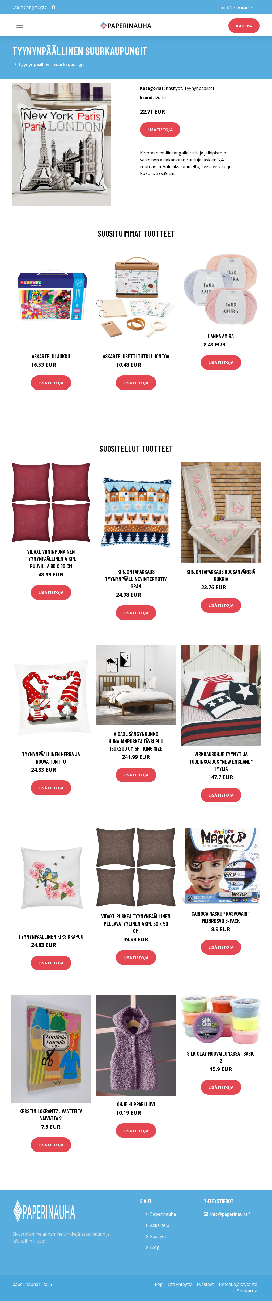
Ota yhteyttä (180, 1284)
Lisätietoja (160, 129)
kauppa (244, 25)
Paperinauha (163, 1214)
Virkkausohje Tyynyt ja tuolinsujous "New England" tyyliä (221, 761)
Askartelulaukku (51, 356)
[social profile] (53, 7)
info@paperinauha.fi (238, 7)
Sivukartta (247, 1291)
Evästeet (205, 1284)
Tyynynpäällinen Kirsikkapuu (50, 936)
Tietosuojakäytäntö (237, 1284)
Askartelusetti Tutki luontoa (136, 356)
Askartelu (159, 1225)
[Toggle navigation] (19, 25)
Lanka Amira (221, 336)
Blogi (155, 1247)
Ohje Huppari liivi (136, 1104)
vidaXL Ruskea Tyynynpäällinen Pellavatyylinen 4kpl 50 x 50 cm (136, 923)
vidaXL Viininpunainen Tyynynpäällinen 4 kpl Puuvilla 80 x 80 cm (51, 558)
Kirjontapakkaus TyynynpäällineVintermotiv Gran (136, 578)
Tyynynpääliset (199, 88)
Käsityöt (174, 88)
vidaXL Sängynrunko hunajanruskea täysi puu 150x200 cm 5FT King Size (136, 741)
